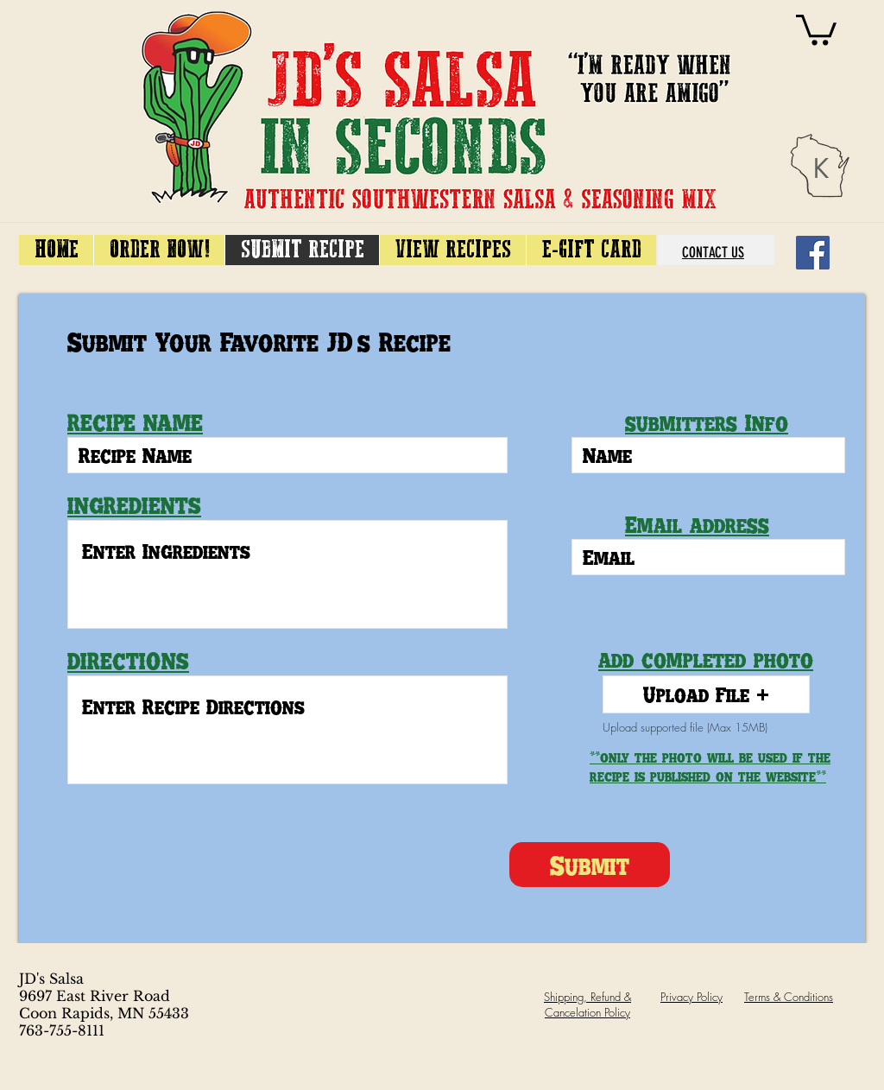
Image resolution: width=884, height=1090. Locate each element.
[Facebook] (813, 252)
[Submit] (589, 864)
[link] (816, 28)
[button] (706, 694)
